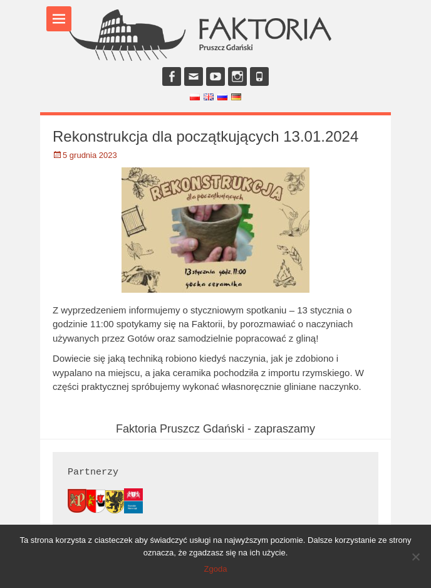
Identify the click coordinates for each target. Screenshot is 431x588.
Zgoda (215, 569)
